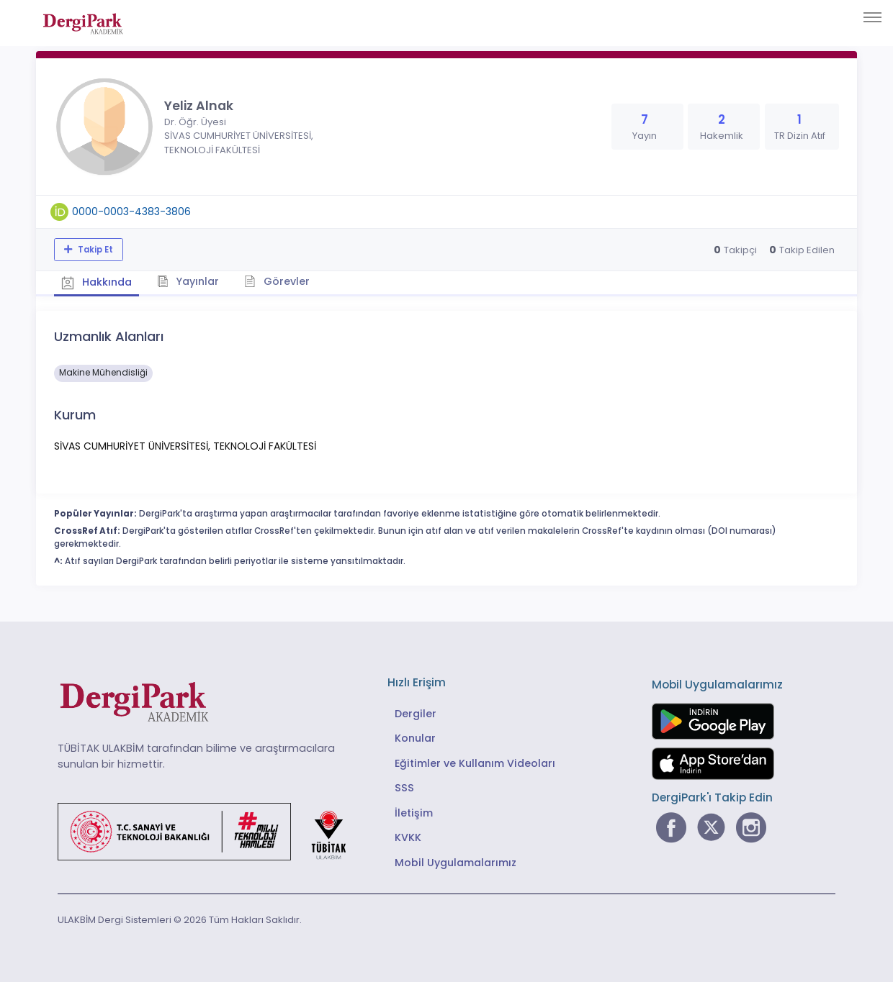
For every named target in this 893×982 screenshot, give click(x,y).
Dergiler (415, 713)
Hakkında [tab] (96, 282)
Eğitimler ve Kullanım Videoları (475, 763)
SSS (404, 788)
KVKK (408, 837)
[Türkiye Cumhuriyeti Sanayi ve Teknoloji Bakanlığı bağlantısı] (211, 831)
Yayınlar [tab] (188, 281)
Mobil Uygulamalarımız (455, 862)
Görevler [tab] (277, 281)
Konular (415, 738)
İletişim (414, 813)
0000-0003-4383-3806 (131, 211)
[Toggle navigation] (872, 17)
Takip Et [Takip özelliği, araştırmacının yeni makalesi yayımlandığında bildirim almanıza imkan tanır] (94, 249)
